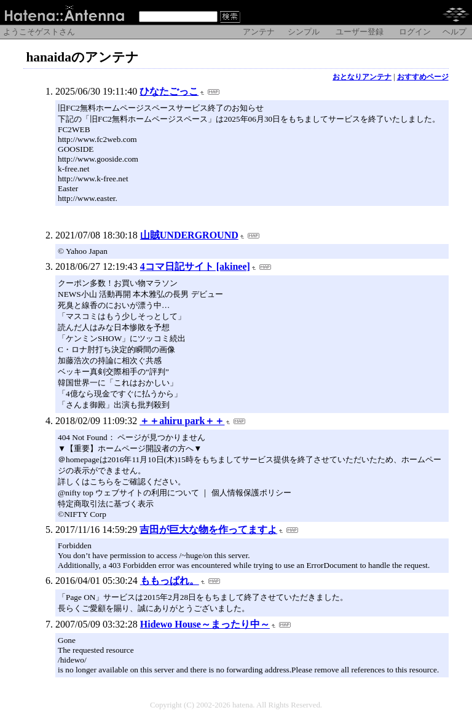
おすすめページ (423, 77)
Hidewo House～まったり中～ (205, 624)
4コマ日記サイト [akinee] (195, 266)
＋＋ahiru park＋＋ (182, 421)
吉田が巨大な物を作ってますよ (208, 529)
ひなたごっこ (169, 91)
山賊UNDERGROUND (189, 235)
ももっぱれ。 (169, 580)
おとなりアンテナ (361, 77)
